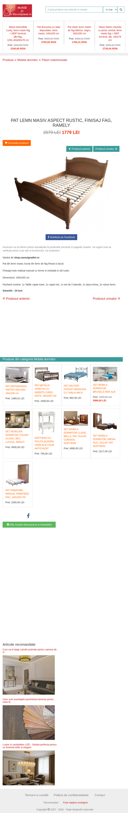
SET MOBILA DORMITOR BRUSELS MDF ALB (104, 388)
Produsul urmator (106, 148)
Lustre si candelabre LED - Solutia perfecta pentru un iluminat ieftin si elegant (30, 746)
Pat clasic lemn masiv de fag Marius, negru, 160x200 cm (79, 30)
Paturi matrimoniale (52, 60)
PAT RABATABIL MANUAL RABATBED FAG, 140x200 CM (17, 494)
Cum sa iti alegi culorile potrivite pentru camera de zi (30, 650)
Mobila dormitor (26, 60)
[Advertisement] (61, 89)
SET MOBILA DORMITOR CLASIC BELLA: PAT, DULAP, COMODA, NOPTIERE (75, 436)
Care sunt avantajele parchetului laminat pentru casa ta (28, 700)
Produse (8, 60)
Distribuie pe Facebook (61, 237)
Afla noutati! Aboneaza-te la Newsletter (29, 524)
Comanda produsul (17, 143)
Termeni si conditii (36, 795)
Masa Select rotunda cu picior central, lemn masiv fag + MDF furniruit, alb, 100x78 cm (110, 33)
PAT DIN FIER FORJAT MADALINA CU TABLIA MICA (75, 389)
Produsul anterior (79, 148)
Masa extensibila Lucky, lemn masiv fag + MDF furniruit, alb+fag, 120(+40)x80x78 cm (18, 33)
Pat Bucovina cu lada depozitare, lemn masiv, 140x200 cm (48, 30)
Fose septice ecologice (75, 802)
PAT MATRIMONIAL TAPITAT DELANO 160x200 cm (16, 390)
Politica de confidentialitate (71, 795)
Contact (100, 795)
